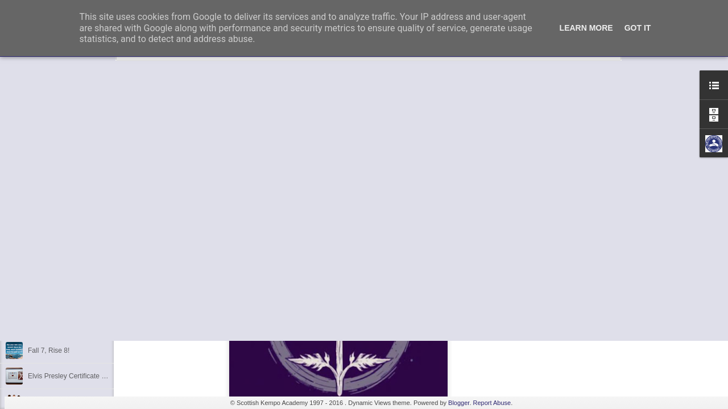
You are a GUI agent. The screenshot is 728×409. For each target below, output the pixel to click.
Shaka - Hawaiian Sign (62, 325)
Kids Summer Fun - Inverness (73, 299)
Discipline (42, 274)
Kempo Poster (49, 248)
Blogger (458, 402)
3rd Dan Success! (55, 223)
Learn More (586, 27)
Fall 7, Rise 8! (48, 350)
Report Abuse (492, 402)
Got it (637, 27)
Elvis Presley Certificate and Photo (80, 376)
